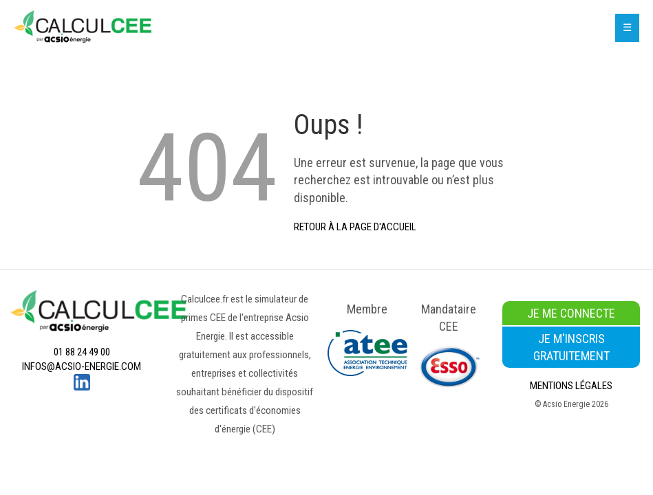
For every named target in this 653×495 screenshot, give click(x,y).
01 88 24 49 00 (82, 352)
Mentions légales (571, 386)
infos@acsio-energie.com (81, 366)
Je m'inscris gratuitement (571, 347)
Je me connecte (571, 313)
